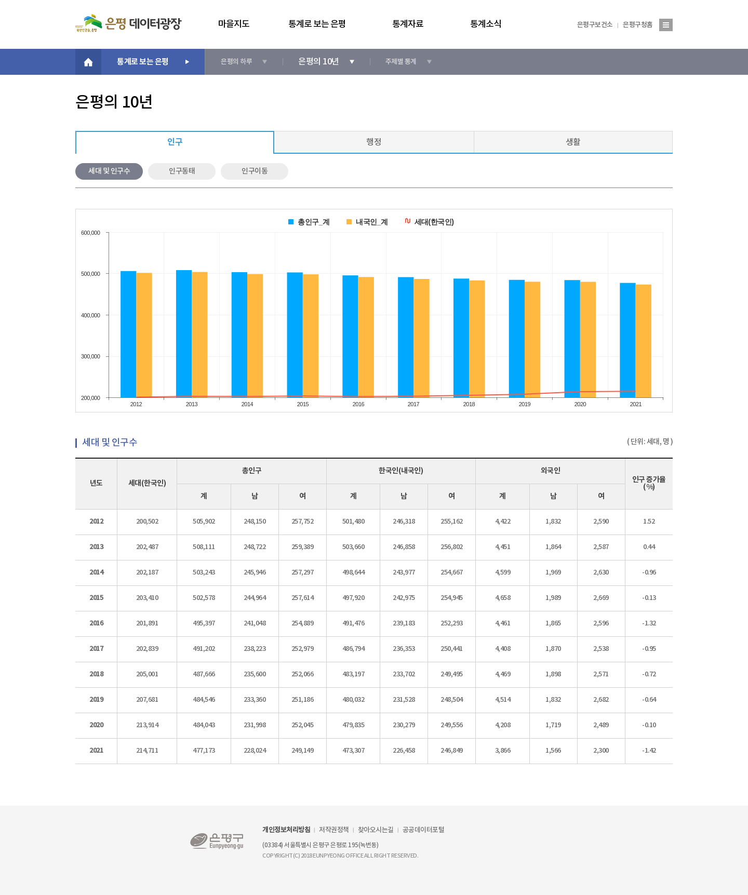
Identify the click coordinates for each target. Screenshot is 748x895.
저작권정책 (334, 830)
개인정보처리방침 (286, 830)
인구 (174, 142)
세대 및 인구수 (109, 171)
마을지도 (233, 25)
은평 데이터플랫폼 (128, 23)
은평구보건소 (595, 25)
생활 (573, 142)
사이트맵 (666, 25)
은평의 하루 (236, 62)
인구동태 (182, 171)
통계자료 (407, 25)
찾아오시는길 (376, 830)
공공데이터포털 (424, 830)
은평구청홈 (638, 25)
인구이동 (255, 171)
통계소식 (485, 25)
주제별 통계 (401, 62)
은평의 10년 (318, 61)
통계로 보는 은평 (317, 25)
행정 (373, 142)
